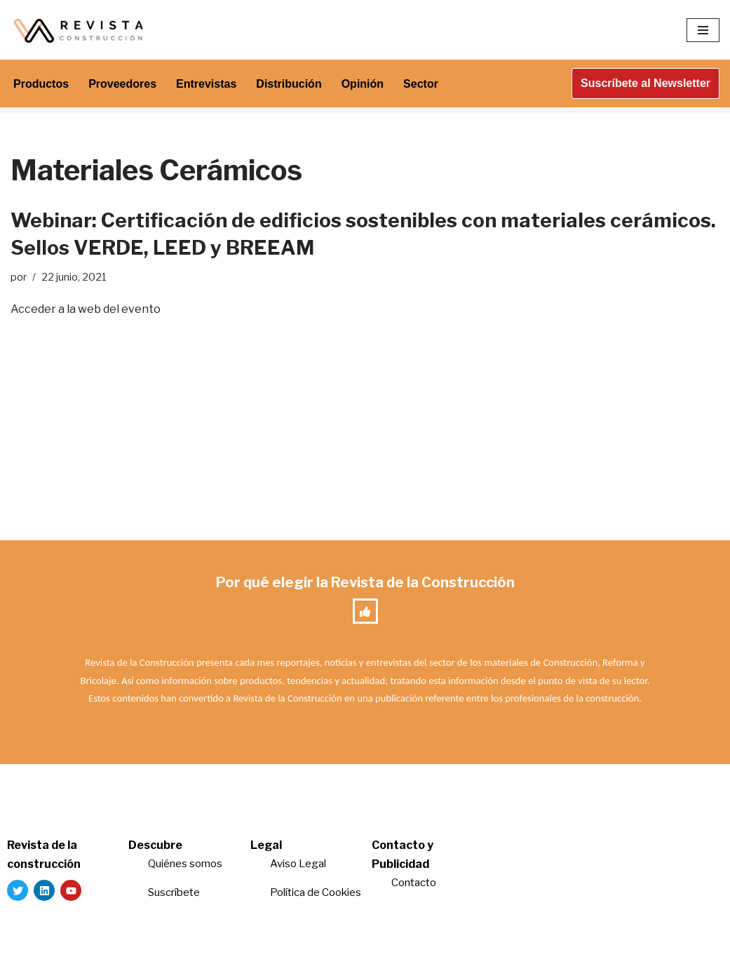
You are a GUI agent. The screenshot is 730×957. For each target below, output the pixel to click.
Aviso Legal (298, 863)
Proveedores (122, 84)
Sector (420, 84)
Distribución (288, 84)
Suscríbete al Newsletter (645, 83)
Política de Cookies (315, 892)
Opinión (363, 84)
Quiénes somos (185, 863)
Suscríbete (175, 892)
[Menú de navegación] (703, 30)
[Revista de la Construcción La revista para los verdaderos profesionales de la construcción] (81, 30)
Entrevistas (206, 84)
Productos (41, 84)
